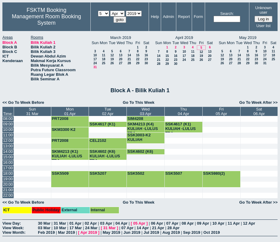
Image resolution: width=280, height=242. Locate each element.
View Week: (13, 228)
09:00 (8, 124)
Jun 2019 (131, 232)
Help (155, 16)
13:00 (8, 146)
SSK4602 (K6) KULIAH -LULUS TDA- (104, 156)
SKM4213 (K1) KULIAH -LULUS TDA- (67, 156)
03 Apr (106, 223)
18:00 (8, 173)
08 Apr (188, 223)
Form (198, 16)
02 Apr (91, 223)
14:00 (8, 151)
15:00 (8, 157)
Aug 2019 (171, 232)
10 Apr (218, 223)
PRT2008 (60, 118)
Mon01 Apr (70, 111)
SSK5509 (60, 173)
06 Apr (157, 223)
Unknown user (263, 10)
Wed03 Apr (145, 111)
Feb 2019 (46, 232)
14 (129, 55)
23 (146, 59)
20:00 (8, 184)
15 (137, 55)
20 (120, 59)
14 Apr (143, 228)
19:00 (8, 179)
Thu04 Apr (183, 111)
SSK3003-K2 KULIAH (139, 137)
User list (263, 25)
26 (112, 63)
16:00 (8, 162)
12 (112, 55)
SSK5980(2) (214, 173)
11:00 (8, 135)
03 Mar (44, 228)
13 (120, 55)
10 (95, 55)
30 (146, 63)
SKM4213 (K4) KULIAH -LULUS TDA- (142, 128)
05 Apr (139, 223)
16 (146, 55)
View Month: (13, 232)
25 (103, 63)
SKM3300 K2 (64, 129)
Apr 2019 (88, 232)
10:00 (8, 129)
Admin (168, 16)
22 (137, 59)
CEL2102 (97, 140)
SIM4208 (135, 118)
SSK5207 (97, 173)
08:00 (8, 118)
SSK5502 (135, 173)
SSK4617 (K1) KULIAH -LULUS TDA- (180, 128)
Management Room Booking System (46, 19)
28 (129, 63)
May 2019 (111, 232)
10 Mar (60, 228)
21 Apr (158, 228)
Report (184, 16)
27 (120, 63)
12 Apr (249, 223)
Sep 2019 (191, 232)
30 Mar (44, 223)
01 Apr (75, 223)
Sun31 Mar (32, 111)
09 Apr (203, 223)
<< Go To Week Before (23, 102)
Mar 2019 (66, 232)
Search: (227, 13)
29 (137, 63)
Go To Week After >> (258, 102)
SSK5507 (173, 173)
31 (95, 67)
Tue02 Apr (107, 111)
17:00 (8, 168)
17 (95, 59)
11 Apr (234, 223)
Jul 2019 (151, 232)
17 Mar (75, 228)
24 (95, 63)
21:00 (8, 190)
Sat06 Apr (259, 111)
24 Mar (91, 228)
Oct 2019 (212, 232)
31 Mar (60, 223)
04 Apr (121, 223)
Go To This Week (138, 102)
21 (129, 59)
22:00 (8, 195)
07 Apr (172, 223)
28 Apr (173, 228)
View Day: (11, 223)
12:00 (8, 140)
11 (103, 55)
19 (112, 59)
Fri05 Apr (221, 111)
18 (103, 59)
